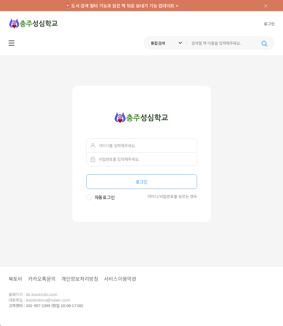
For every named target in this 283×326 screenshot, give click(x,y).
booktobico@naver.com (48, 300)
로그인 (269, 24)
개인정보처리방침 (79, 278)
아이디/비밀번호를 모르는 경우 (172, 196)
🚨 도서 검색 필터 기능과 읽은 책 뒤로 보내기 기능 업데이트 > (122, 5)
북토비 (15, 278)
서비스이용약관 (120, 278)
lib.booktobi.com (41, 294)
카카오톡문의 (42, 278)
